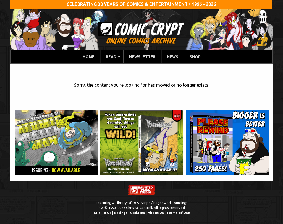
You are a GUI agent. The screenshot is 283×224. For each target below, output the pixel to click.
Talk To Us (102, 213)
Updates (137, 213)
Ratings (121, 213)
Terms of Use (178, 213)
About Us (156, 213)
